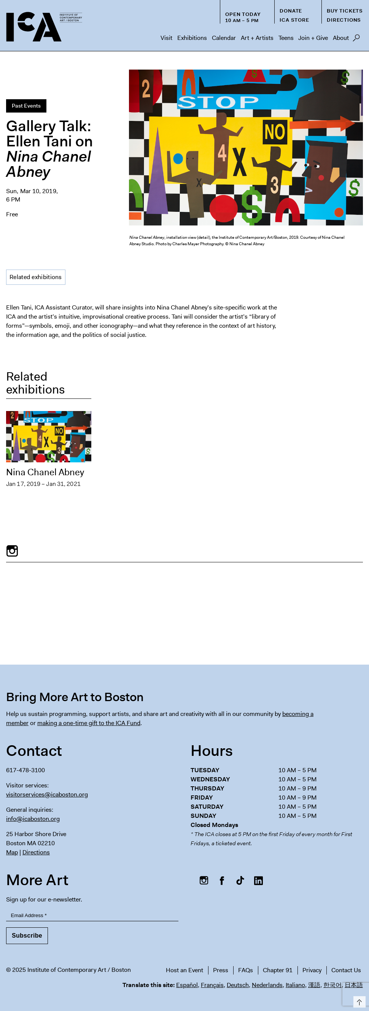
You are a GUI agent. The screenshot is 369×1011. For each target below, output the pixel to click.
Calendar (224, 38)
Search (356, 40)
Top (358, 1001)
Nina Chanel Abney (45, 472)
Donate (291, 11)
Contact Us (346, 970)
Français (212, 985)
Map (12, 852)
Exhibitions (192, 38)
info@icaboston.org (33, 819)
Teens (286, 38)
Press (220, 970)
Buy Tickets (345, 11)
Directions (344, 20)
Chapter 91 (278, 970)
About (341, 38)
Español (187, 985)
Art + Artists (257, 38)
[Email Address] (92, 915)
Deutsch (238, 985)
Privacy (311, 970)
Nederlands (267, 985)
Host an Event (184, 970)
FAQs (245, 970)
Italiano (295, 985)
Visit (166, 38)
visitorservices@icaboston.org (47, 794)
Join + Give (313, 38)
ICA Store (294, 20)
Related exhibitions (36, 277)
